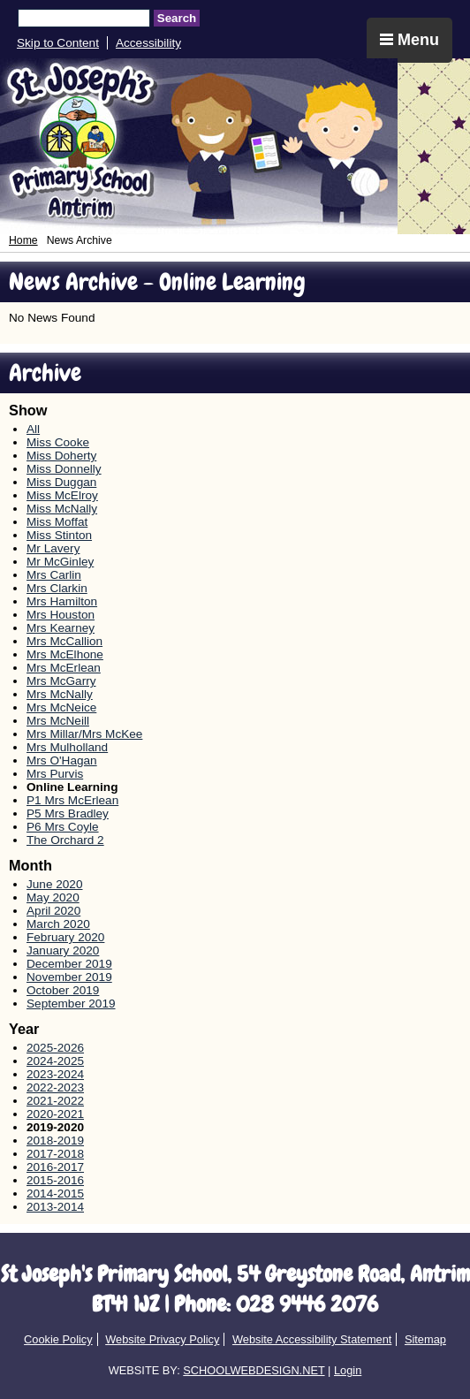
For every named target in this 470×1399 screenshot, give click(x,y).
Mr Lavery (53, 548)
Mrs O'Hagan (62, 760)
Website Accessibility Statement (311, 1339)
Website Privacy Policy (162, 1339)
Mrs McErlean (64, 667)
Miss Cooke (58, 442)
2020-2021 (55, 1114)
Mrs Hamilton (62, 601)
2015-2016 (55, 1180)
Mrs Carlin (54, 575)
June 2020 (55, 884)
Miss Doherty (61, 455)
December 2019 (69, 963)
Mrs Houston (61, 614)
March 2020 (58, 924)
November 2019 (69, 977)
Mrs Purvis (55, 773)
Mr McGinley (60, 561)
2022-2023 (55, 1087)
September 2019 (71, 1003)
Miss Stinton (59, 535)
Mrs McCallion (64, 641)
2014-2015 (55, 1193)
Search (176, 18)
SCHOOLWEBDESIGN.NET (253, 1370)
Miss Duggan (61, 482)
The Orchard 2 (65, 840)
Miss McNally (62, 508)
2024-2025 (55, 1061)
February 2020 (65, 937)
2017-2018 (55, 1153)
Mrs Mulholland (67, 747)
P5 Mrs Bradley (68, 813)
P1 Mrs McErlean (72, 800)
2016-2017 (55, 1167)
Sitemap (425, 1339)
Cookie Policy (58, 1339)
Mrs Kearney (61, 628)
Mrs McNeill (58, 720)
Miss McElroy (62, 495)
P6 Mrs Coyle (63, 826)
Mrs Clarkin (57, 588)
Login (347, 1370)
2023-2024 (55, 1074)
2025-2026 (55, 1047)
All (33, 429)
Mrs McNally (60, 694)
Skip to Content (58, 42)
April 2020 (53, 910)
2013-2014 (55, 1206)
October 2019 (63, 990)
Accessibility (148, 42)
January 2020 (63, 950)
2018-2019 (55, 1140)
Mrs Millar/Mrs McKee (84, 734)
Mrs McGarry (61, 681)
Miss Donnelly (64, 468)
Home (23, 240)
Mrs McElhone (65, 654)
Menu (409, 40)
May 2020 (53, 897)
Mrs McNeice (61, 707)
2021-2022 (55, 1100)
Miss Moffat (57, 521)
